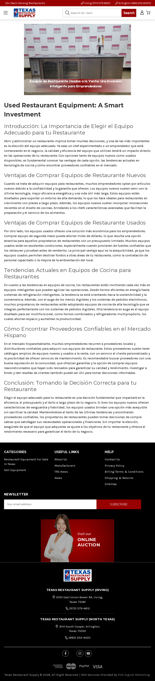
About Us (60, 459)
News (58, 478)
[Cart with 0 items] (148, 13)
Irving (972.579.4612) (95, 3)
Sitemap (111, 484)
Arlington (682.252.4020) (133, 3)
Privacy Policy (114, 465)
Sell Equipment (15, 470)
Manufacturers (64, 465)
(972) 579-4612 (77, 608)
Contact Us (112, 459)
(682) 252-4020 (77, 637)
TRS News (61, 471)
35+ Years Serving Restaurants (25, 3)
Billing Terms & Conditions (124, 471)
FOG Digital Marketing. (134, 674)
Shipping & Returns (119, 478)
